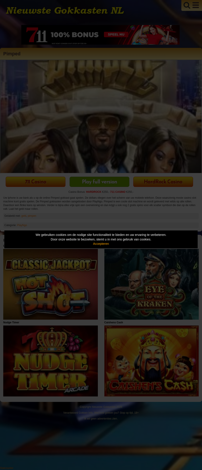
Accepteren (101, 243)
